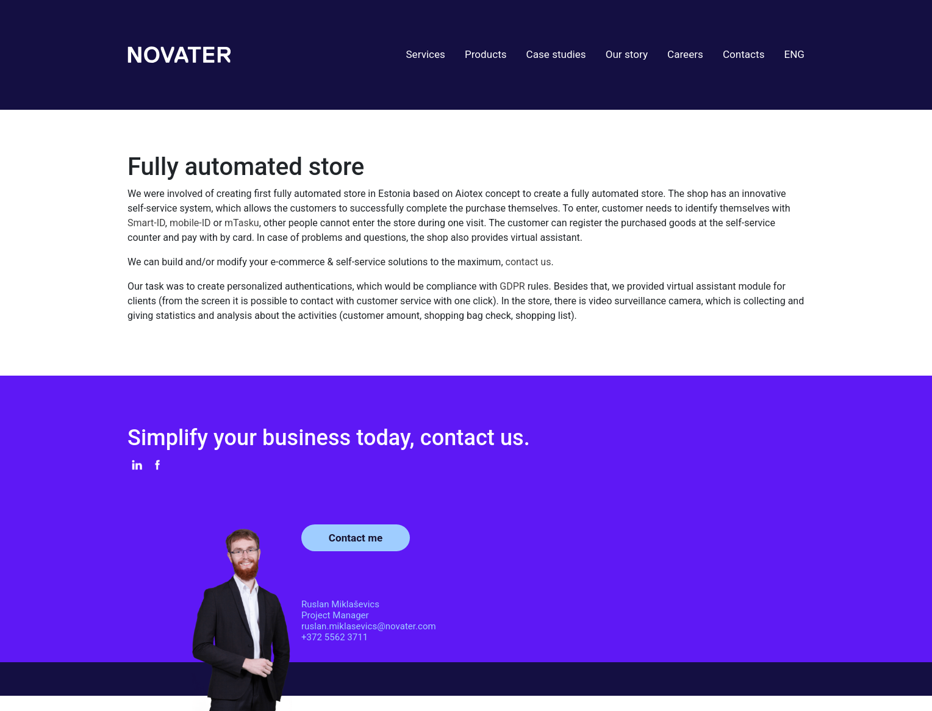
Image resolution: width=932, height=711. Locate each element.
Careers (685, 54)
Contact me (355, 538)
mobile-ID (190, 223)
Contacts (744, 54)
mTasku (241, 223)
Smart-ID (146, 223)
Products (486, 54)
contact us (528, 262)
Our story (627, 54)
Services (425, 54)
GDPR (513, 286)
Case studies (556, 54)
